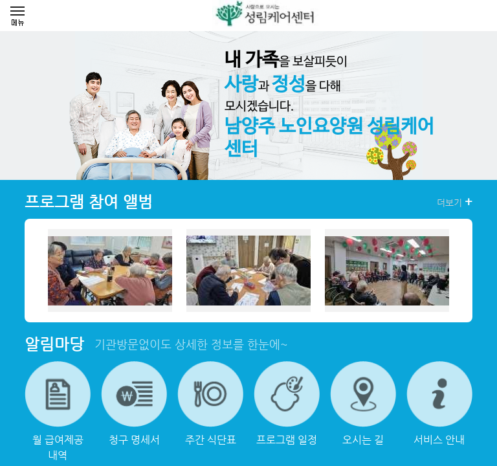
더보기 (454, 201)
